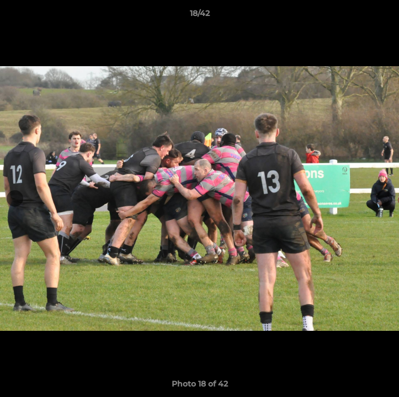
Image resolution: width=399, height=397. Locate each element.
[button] (385, 16)
